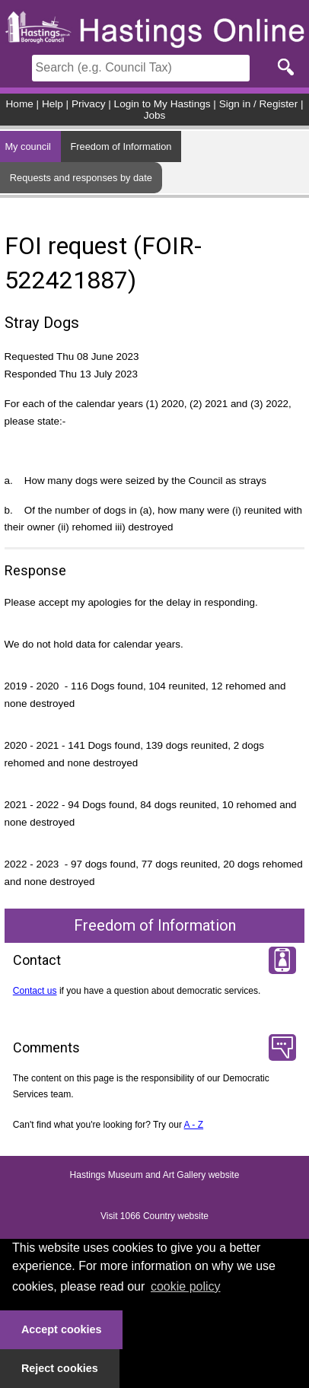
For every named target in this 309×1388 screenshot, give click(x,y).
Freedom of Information (120, 146)
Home (19, 104)
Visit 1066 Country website (154, 1216)
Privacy (89, 104)
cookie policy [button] (186, 1286)
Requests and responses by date (81, 177)
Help (52, 104)
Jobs (155, 115)
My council (27, 146)
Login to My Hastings (162, 104)
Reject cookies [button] (59, 1368)
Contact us (35, 990)
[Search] (141, 68)
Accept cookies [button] (61, 1329)
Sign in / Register (258, 104)
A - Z (194, 1124)
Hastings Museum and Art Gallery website (155, 1175)
